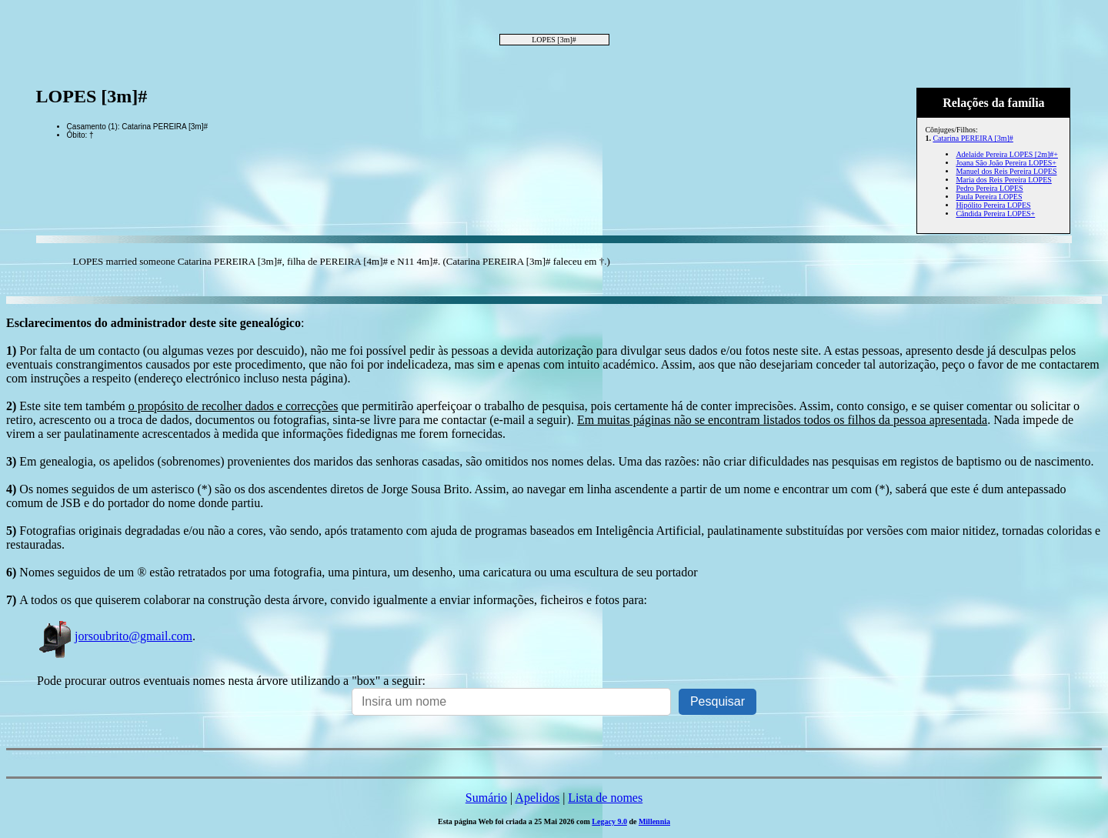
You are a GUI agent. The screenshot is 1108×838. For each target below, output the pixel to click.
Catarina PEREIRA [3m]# (973, 138)
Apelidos (537, 797)
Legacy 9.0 (609, 821)
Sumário (486, 797)
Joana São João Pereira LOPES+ (1006, 163)
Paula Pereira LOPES (989, 196)
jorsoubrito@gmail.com (114, 636)
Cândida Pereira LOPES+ (995, 213)
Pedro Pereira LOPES (989, 188)
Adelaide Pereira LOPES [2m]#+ (1007, 154)
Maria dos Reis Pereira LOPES (1003, 179)
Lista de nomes (605, 797)
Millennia (654, 821)
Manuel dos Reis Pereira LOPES (1006, 171)
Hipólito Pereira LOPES (993, 205)
